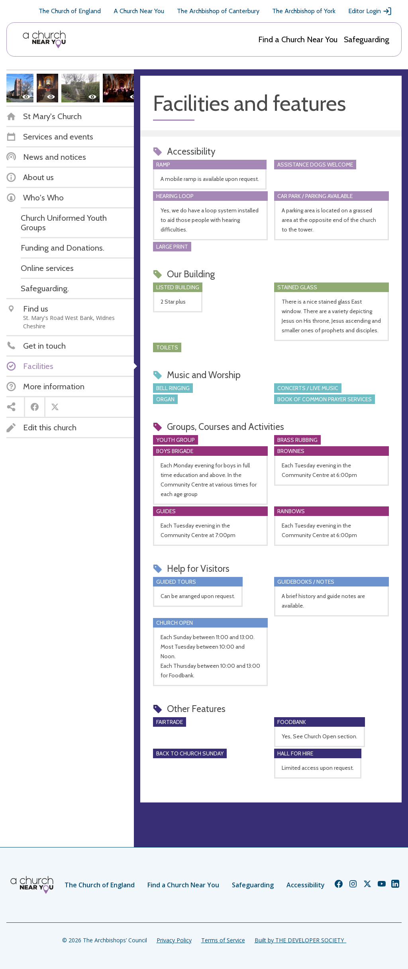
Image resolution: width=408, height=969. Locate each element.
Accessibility (305, 885)
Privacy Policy (174, 940)
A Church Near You (139, 11)
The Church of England (70, 11)
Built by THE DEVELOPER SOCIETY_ (300, 940)
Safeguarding (366, 39)
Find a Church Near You (297, 39)
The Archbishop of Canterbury (218, 11)
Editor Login (370, 11)
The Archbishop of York (303, 11)
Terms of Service (223, 940)
